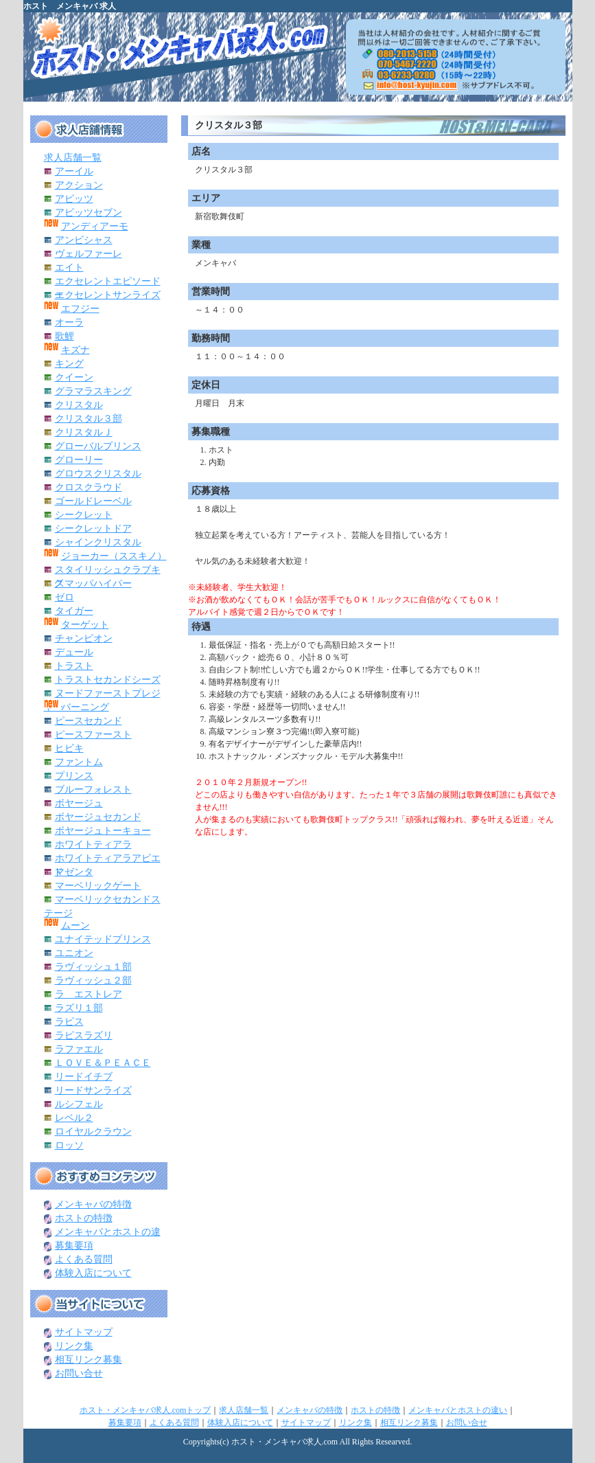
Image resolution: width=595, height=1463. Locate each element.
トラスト (74, 666)
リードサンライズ (93, 1090)
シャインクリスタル (98, 542)
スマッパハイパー (93, 583)
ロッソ (69, 1145)
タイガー (74, 611)
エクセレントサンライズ (108, 295)
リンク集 (74, 1346)
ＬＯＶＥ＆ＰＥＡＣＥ (103, 1063)
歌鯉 (64, 336)
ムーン (75, 925)
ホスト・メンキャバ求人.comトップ (145, 1410)
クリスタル (79, 405)
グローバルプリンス (98, 446)
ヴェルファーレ (88, 254)
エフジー (80, 309)
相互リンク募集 (88, 1359)
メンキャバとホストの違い (457, 1410)
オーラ (69, 322)
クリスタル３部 (88, 418)
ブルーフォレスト (93, 789)
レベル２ (74, 1118)
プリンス (74, 776)
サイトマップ (84, 1332)
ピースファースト (93, 734)
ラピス (69, 1022)
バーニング (85, 707)
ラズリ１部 (79, 1008)
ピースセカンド (88, 721)
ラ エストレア (88, 994)
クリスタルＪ (84, 432)
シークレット (84, 515)
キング (69, 364)
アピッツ (74, 199)
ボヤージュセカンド (98, 817)
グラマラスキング (93, 391)
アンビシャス (84, 240)
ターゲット (85, 625)
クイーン (74, 377)
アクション (79, 185)
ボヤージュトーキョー (103, 831)
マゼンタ (74, 872)
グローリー (79, 460)
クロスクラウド (88, 487)
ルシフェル (79, 1104)
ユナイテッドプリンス (103, 939)
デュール (74, 652)
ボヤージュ (79, 803)
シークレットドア (93, 528)
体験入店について (93, 1273)
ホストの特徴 (84, 1218)
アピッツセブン (88, 212)
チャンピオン (84, 638)
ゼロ (64, 597)
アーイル (74, 171)
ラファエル (79, 1049)
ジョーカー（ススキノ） (114, 556)
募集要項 (74, 1245)
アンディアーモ (94, 226)
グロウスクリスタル (98, 473)
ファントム (79, 762)
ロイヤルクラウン (93, 1131)
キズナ (75, 350)
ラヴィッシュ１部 (93, 967)
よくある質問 (84, 1259)
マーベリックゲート (98, 886)
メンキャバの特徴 (93, 1204)
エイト (69, 267)
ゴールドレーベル (93, 501)
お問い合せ (79, 1373)
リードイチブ (84, 1076)
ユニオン (74, 953)
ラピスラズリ (84, 1035)
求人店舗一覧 (73, 157)
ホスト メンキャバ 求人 (69, 6)
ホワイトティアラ (93, 844)
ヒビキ (69, 748)
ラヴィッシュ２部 (93, 980)
